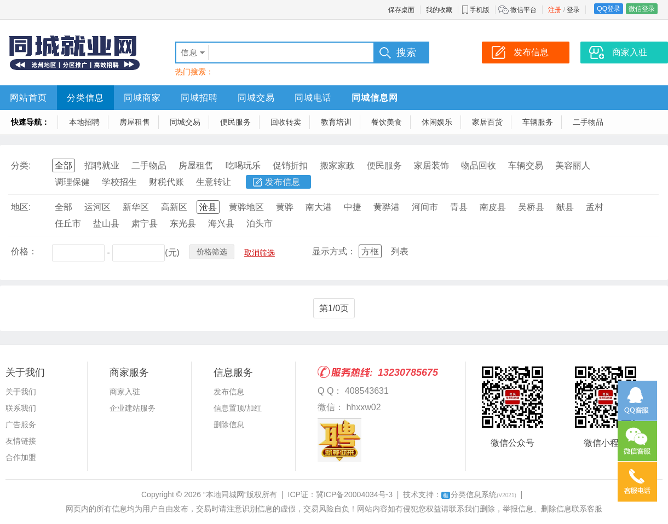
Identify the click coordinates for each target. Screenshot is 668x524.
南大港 (319, 207)
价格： (24, 251)
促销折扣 (290, 165)
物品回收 (478, 165)
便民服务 (235, 122)
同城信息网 (375, 97)
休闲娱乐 (437, 122)
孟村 (594, 207)
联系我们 (20, 408)
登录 (573, 10)
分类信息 (85, 97)
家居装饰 (431, 165)
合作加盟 (20, 457)
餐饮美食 (386, 122)
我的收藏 (439, 10)
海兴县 (221, 223)
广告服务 (20, 424)
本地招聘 (84, 122)
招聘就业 (101, 165)
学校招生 (119, 182)
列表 (399, 251)
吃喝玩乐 (243, 165)
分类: (21, 165)
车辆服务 (537, 122)
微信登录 (642, 9)
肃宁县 (144, 223)
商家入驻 (125, 391)
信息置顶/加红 (238, 408)
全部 (63, 165)
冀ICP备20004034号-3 (354, 494)
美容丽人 (572, 165)
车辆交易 (525, 165)
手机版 (480, 10)
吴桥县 (531, 207)
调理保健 (72, 182)
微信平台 (523, 10)
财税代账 (166, 182)
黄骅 (284, 207)
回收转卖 (285, 122)
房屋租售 (134, 122)
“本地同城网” (224, 494)
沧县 (208, 207)
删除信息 (229, 424)
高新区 (174, 207)
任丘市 (68, 223)
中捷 (352, 207)
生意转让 (213, 182)
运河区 (97, 207)
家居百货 (487, 122)
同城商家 (142, 97)
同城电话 (313, 97)
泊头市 (259, 223)
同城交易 (256, 97)
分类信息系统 (478, 494)
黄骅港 (386, 207)
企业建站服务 (133, 408)
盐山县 (106, 223)
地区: (21, 207)
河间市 (425, 207)
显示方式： (334, 251)
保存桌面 (401, 10)
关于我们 (20, 391)
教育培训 (336, 122)
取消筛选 (259, 252)
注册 (554, 10)
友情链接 (20, 440)
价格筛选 (212, 251)
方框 (370, 251)
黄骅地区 (246, 207)
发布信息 (282, 182)
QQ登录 (608, 9)
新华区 (136, 207)
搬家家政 (337, 165)
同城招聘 (199, 97)
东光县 (183, 223)
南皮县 (493, 207)
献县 (565, 207)
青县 (459, 207)
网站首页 (28, 97)
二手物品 (588, 122)
